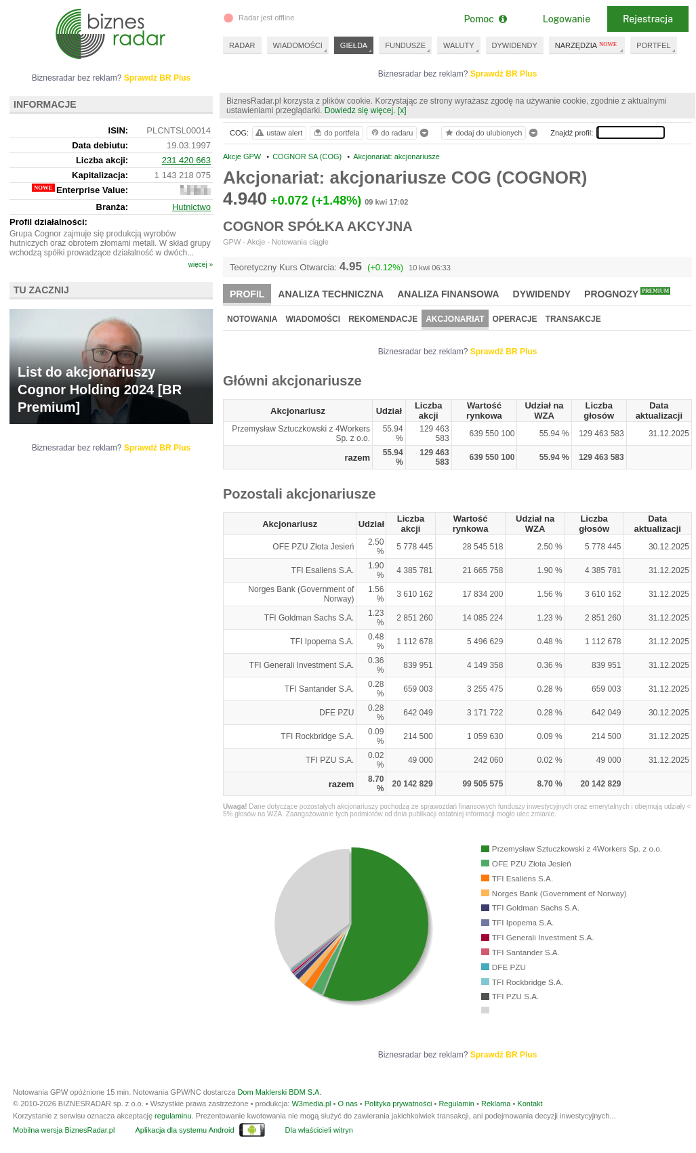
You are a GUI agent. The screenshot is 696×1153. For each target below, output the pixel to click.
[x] (402, 110)
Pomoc (485, 19)
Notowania (252, 319)
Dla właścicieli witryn (319, 1130)
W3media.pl (311, 1103)
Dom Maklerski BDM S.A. (279, 1092)
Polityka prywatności (398, 1103)
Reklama (495, 1103)
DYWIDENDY (514, 45)
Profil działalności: (48, 222)
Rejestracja (648, 19)
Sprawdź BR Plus (503, 74)
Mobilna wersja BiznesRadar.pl (64, 1130)
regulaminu (173, 1116)
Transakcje (573, 319)
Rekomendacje (382, 319)
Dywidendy (542, 294)
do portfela (336, 132)
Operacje (515, 319)
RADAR (242, 45)
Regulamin (456, 1103)
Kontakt (529, 1103)
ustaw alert (278, 132)
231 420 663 (186, 160)
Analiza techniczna (331, 294)
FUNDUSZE (405, 45)
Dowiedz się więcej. (360, 110)
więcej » (200, 264)
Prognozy (627, 293)
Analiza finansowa (448, 294)
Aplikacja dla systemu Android (184, 1130)
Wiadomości (312, 319)
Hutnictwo (191, 207)
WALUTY (458, 45)
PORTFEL (653, 45)
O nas (347, 1103)
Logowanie (566, 19)
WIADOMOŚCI (298, 45)
